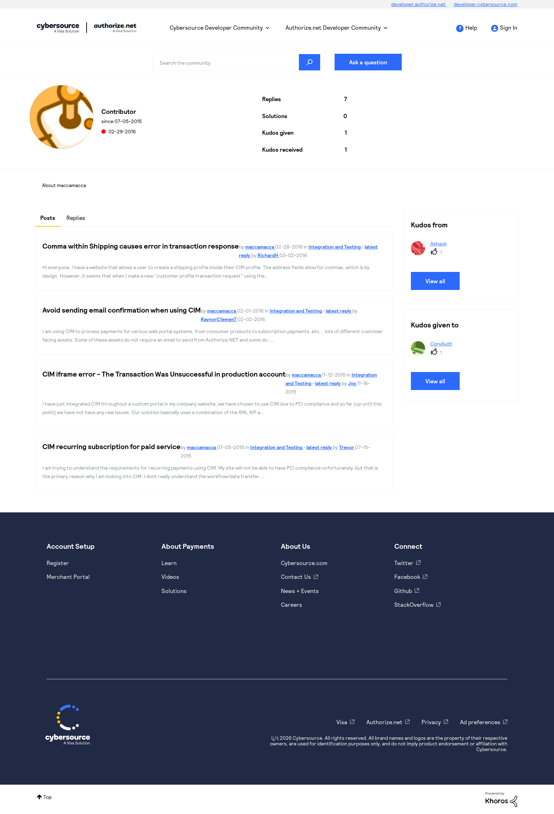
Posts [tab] (47, 217)
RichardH (268, 255)
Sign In (508, 27)
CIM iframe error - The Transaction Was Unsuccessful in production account (163, 374)
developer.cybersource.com (485, 4)
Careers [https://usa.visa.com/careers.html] (291, 604)
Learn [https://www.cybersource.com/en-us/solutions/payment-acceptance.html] (169, 562)
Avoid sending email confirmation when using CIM (121, 310)
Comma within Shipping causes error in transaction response (140, 246)
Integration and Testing (335, 247)
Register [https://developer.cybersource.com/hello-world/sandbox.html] (58, 562)
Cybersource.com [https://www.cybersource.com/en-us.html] (304, 562)
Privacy (431, 722)
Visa (341, 722)
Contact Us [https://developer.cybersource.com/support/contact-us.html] (296, 576)
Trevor (347, 447)
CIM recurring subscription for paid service (111, 446)
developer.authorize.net (419, 4)
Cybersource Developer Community (58, 27)
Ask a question (368, 62)
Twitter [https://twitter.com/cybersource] (403, 562)
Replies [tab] (75, 217)
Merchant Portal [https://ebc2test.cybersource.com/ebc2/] (68, 576)
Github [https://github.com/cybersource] (403, 590)
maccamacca (260, 247)
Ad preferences (480, 722)
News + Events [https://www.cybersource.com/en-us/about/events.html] (300, 590)
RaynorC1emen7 (219, 319)
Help (471, 27)
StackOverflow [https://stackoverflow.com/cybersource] (414, 604)
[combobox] (236, 62)
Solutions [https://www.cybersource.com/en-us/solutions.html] (174, 590)
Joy (352, 383)
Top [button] (47, 797)
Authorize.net (384, 722)
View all (435, 281)
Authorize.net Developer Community (333, 27)
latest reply (339, 311)
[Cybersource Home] (68, 724)
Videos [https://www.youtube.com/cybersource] (170, 576)
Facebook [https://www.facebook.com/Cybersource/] (407, 576)
